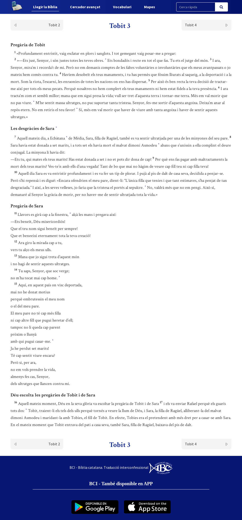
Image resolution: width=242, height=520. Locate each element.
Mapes (149, 6)
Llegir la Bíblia (45, 6)
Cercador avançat (85, 6)
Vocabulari (122, 6)
